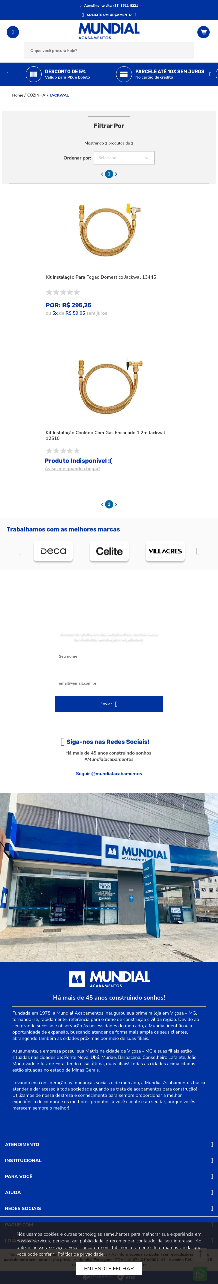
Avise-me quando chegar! (72, 469)
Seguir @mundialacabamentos (109, 774)
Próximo (212, 5)
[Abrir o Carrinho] (204, 32)
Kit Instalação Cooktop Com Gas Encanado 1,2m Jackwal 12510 (105, 436)
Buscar (185, 50)
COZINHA (36, 95)
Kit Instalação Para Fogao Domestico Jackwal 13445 (101, 277)
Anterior (5, 5)
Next (210, 74)
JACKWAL (59, 95)
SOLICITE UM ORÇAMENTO (109, 15)
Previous (8, 74)
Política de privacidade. (81, 1254)
